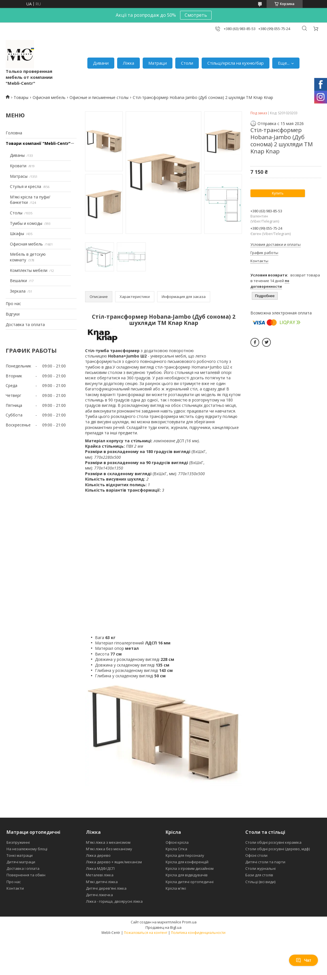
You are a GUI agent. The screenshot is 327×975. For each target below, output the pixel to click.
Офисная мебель (49, 97)
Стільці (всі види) (260, 881)
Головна (14, 133)
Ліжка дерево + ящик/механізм (114, 861)
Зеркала (18, 291)
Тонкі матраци (20, 855)
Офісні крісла (177, 842)
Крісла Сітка (176, 848)
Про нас (13, 303)
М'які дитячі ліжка (102, 881)
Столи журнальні (260, 868)
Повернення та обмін (26, 874)
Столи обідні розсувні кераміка (273, 842)
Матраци (157, 63)
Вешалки (18, 280)
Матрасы (19, 176)
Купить (277, 193)
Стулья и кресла (25, 186)
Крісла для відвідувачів (187, 874)
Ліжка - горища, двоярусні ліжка (114, 901)
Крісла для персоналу (185, 855)
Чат (303, 960)
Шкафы (17, 233)
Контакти (15, 888)
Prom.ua (189, 922)
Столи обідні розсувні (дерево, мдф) (277, 848)
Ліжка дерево (98, 855)
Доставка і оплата (23, 868)
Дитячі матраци (21, 861)
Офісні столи (256, 855)
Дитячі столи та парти (265, 861)
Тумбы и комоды (26, 223)
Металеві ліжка (99, 874)
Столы (16, 212)
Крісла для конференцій (187, 861)
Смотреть (196, 15)
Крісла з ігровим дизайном (190, 868)
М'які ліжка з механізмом (108, 842)
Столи (187, 63)
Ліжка (128, 63)
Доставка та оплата (25, 324)
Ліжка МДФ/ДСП (100, 868)
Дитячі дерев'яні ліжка (106, 888)
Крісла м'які (176, 888)
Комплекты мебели (28, 270)
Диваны (17, 155)
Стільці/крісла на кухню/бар (235, 63)
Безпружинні (18, 842)
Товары (21, 97)
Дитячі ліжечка (99, 894)
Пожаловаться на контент (145, 932)
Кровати (18, 165)
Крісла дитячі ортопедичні (190, 881)
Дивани (101, 63)
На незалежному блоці (27, 848)
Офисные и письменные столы (98, 97)
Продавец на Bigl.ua (163, 927)
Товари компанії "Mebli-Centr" (38, 143)
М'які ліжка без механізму (109, 848)
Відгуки (13, 314)
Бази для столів (259, 874)
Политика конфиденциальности (198, 932)
